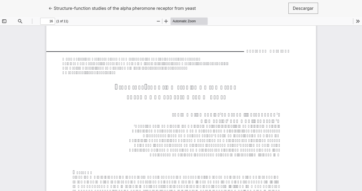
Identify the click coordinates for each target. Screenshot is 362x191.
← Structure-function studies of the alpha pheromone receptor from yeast (122, 8)
